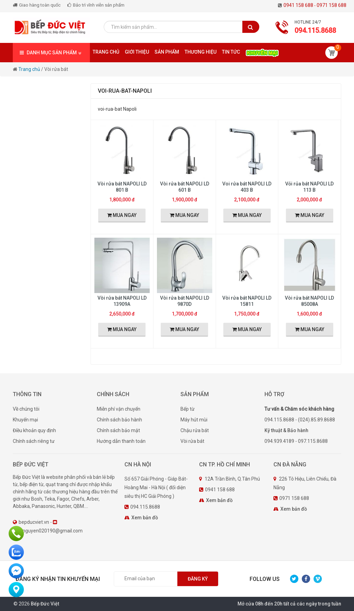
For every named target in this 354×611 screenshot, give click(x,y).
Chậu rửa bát (194, 430)
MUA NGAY (122, 215)
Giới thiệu (137, 52)
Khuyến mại (25, 419)
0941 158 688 (300, 5)
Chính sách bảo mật (118, 430)
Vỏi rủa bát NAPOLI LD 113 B (309, 187)
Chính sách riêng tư (34, 441)
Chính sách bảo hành (119, 419)
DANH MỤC (51, 53)
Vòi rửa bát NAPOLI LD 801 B (122, 187)
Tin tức (231, 52)
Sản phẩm (167, 52)
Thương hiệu (200, 52)
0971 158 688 (331, 5)
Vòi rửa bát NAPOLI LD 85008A (309, 301)
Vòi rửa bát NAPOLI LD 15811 (246, 301)
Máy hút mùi (193, 419)
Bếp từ (187, 409)
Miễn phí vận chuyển (118, 409)
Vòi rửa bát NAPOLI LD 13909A (122, 301)
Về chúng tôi (26, 409)
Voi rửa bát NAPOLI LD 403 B (246, 187)
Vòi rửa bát (192, 441)
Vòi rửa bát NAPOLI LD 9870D (184, 301)
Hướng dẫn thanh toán (121, 441)
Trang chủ (106, 52)
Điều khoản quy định (34, 430)
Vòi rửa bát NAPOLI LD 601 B (184, 187)
